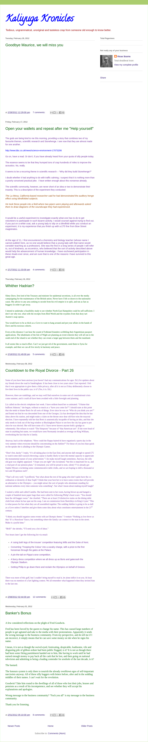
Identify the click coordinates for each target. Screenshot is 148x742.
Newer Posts (14, 726)
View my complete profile (126, 65)
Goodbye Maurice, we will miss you (34, 45)
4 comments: (39, 269)
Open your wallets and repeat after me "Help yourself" (49, 128)
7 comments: (39, 112)
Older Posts (86, 726)
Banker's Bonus (18, 613)
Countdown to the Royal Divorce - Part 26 (39, 370)
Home (50, 726)
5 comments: (39, 354)
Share (103, 77)
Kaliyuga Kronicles (39, 19)
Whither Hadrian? (19, 286)
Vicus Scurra (123, 56)
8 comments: (39, 715)
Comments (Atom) (57, 733)
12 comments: (40, 597)
